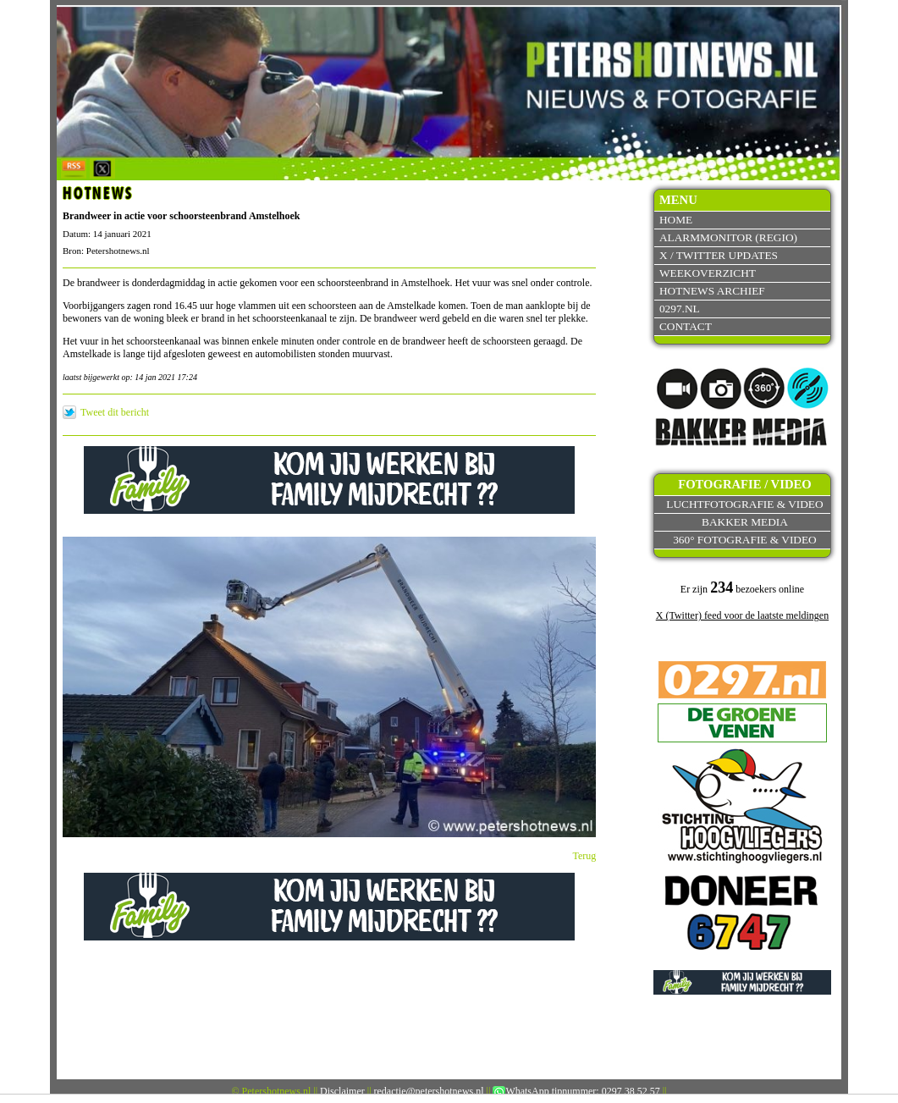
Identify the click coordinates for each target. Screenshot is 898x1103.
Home (675, 219)
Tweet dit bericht (114, 412)
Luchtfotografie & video (744, 504)
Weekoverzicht (707, 273)
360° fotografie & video (745, 539)
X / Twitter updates (718, 255)
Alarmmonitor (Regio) (728, 237)
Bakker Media (745, 522)
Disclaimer (342, 1091)
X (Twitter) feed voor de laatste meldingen (742, 615)
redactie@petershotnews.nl (429, 1091)
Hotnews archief (712, 290)
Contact (685, 326)
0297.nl (679, 308)
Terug (585, 856)
